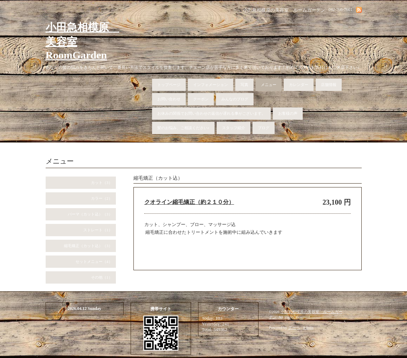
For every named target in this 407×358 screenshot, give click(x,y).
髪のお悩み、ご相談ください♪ (183, 128)
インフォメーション (210, 84)
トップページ (168, 84)
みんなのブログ (234, 99)
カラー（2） (101, 198)
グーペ (294, 327)
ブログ (263, 128)
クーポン (201, 99)
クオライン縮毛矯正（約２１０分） (189, 202)
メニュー (268, 84)
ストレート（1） (97, 230)
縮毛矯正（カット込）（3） (88, 246)
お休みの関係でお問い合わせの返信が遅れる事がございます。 (211, 113)
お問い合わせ (168, 99)
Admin (308, 327)
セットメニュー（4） (94, 261)
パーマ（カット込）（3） (90, 214)
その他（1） (101, 277)
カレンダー (298, 84)
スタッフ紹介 (233, 128)
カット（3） (101, 182)
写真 (244, 84)
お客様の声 (287, 113)
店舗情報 (328, 84)
